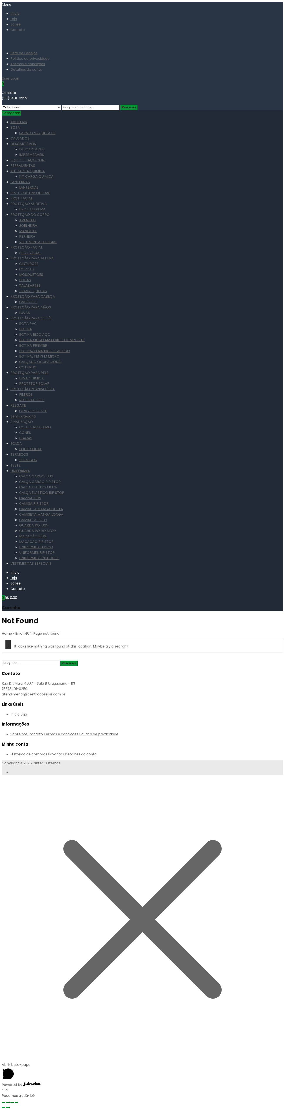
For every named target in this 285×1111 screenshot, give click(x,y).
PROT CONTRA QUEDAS (30, 192)
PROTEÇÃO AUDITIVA (28, 203)
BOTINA (25, 329)
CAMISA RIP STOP (34, 503)
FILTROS (26, 394)
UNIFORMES (20, 470)
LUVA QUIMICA (31, 378)
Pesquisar (129, 107)
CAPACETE (28, 301)
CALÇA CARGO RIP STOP (40, 481)
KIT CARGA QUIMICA (27, 171)
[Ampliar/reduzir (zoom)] (16, 1102)
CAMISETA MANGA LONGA (41, 514)
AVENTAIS (18, 121)
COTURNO (28, 367)
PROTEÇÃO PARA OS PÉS (31, 318)
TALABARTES (29, 285)
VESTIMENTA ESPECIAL (38, 241)
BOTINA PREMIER (33, 345)
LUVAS (24, 312)
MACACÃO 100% (32, 536)
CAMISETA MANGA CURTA (41, 508)
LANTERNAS (20, 181)
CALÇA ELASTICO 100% (38, 487)
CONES (25, 432)
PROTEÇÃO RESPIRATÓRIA (32, 389)
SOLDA (16, 443)
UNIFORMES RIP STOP (37, 552)
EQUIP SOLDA (30, 449)
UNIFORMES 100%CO (36, 547)
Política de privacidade (30, 58)
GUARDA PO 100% (34, 525)
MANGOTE (28, 230)
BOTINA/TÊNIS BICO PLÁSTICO (44, 350)
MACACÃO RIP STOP (36, 541)
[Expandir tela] (12, 1102)
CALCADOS (19, 138)
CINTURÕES (29, 263)
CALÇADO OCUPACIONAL (40, 361)
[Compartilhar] (8, 1102)
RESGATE (18, 405)
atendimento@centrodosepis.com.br (33, 694)
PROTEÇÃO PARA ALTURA (32, 258)
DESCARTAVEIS (23, 143)
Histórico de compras (28, 754)
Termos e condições (27, 63)
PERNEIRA (27, 236)
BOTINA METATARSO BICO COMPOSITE (52, 340)
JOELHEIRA (28, 225)
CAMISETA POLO (33, 519)
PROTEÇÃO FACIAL (26, 247)
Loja (13, 18)
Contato (17, 29)
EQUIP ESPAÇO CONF (28, 160)
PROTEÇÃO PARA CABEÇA (32, 296)
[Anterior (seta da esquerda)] (3, 1107)
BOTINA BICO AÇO (34, 334)
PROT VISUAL (30, 252)
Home (7, 633)
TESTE (15, 465)
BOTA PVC (28, 323)
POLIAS (25, 280)
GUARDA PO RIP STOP (37, 530)
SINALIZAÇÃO (21, 421)
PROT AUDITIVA (32, 209)
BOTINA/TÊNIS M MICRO (39, 356)
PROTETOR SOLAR (34, 383)
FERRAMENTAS (22, 165)
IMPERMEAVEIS (31, 154)
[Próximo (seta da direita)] (8, 1107)
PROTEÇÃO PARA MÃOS (30, 307)
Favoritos (56, 754)
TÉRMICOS (19, 454)
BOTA (15, 127)
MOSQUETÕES (31, 274)
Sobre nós (19, 734)
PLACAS (25, 438)
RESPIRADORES (31, 399)
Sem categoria (23, 416)
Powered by (21, 1084)
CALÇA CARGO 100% (36, 476)
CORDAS (26, 269)
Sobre (15, 24)
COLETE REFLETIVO (35, 427)
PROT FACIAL (21, 198)
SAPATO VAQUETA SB (37, 132)
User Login (10, 78)
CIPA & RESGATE (33, 410)
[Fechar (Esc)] (3, 1102)
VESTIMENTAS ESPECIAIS (30, 563)
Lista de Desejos (23, 53)
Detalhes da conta (26, 69)
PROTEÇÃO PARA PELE (29, 372)
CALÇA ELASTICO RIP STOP (41, 492)
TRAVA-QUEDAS (33, 290)
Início (15, 13)
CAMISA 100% (30, 498)
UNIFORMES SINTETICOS (39, 558)
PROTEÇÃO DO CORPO (30, 214)
